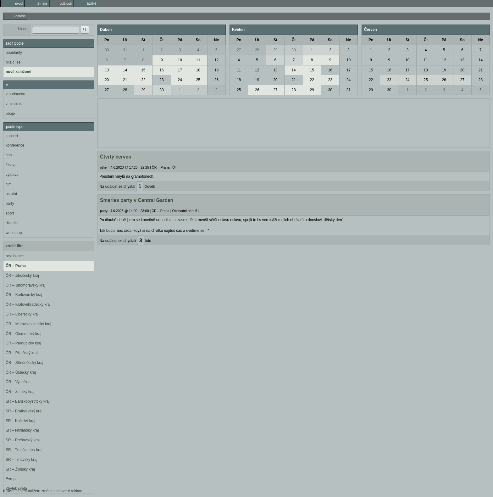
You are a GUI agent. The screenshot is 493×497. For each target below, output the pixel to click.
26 (216, 80)
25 (198, 80)
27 (107, 90)
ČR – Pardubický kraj (23, 343)
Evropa (12, 479)
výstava (12, 174)
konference (15, 145)
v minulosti (15, 104)
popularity (14, 52)
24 (180, 80)
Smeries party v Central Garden (136, 200)
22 (143, 80)
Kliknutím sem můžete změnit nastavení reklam (42, 491)
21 (125, 80)
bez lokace (15, 256)
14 (125, 70)
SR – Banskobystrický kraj (27, 401)
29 (143, 90)
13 (107, 70)
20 (107, 80)
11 (198, 60)
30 (107, 50)
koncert (12, 136)
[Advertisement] (294, 122)
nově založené (18, 72)
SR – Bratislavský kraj (24, 411)
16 (161, 70)
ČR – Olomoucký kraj (23, 334)
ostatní (11, 194)
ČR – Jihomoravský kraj (26, 285)
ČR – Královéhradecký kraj (28, 304)
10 (180, 60)
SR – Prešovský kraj (23, 440)
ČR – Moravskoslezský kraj (28, 324)
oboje (10, 113)
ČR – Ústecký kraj (21, 372)
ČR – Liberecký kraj (22, 314)
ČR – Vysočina (18, 382)
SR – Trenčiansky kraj (24, 450)
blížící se (13, 62)
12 (216, 60)
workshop (14, 233)
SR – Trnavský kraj (21, 459)
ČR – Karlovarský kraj (24, 295)
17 (180, 70)
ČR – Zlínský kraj (20, 391)
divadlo (12, 223)
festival (11, 165)
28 (125, 90)
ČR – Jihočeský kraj (22, 275)
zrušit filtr (14, 246)
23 (161, 80)
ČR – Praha (16, 266)
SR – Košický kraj (20, 421)
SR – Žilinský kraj (20, 469)
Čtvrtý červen (115, 156)
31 (125, 50)
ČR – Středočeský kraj (24, 362)
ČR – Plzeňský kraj (21, 353)
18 (198, 70)
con (9, 155)
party (10, 203)
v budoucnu (15, 94)
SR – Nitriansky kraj (22, 430)
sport (10, 213)
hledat (23, 29)
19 (216, 70)
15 (143, 70)
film (9, 184)
